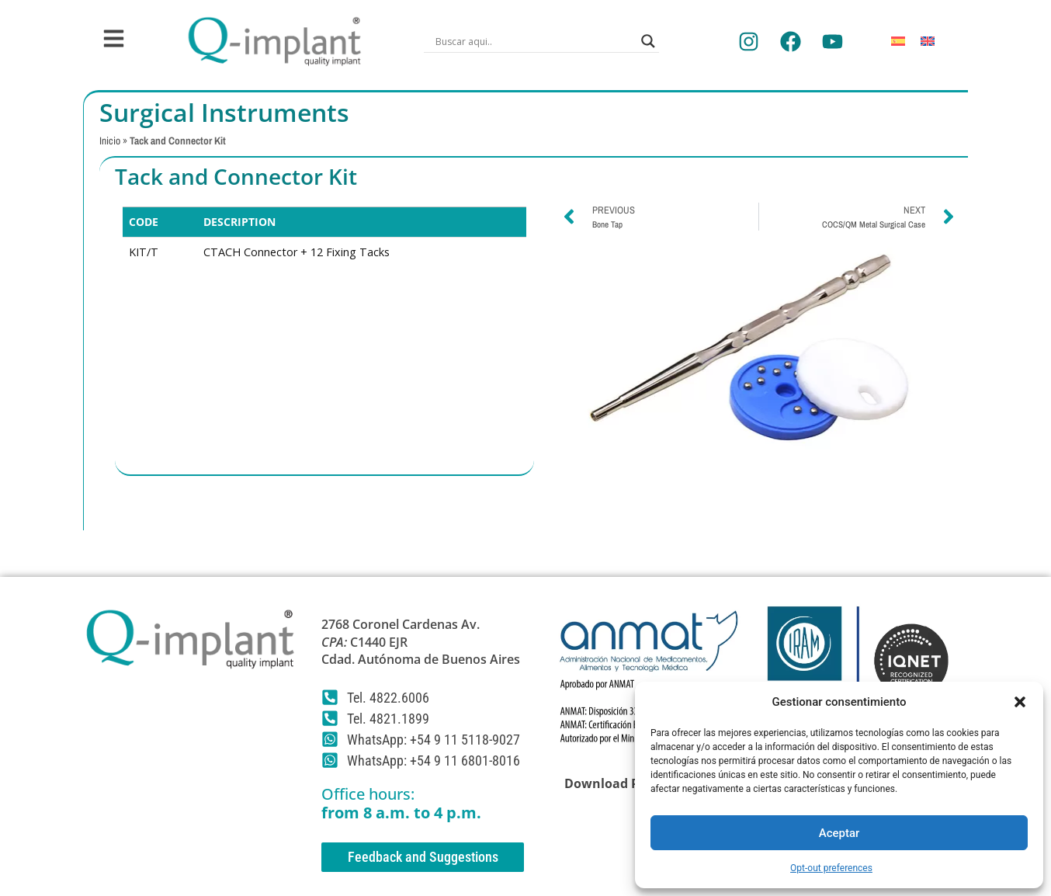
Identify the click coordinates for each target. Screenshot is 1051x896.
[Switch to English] (927, 41)
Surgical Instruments (224, 112)
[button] (1020, 702)
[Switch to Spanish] (898, 41)
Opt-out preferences (831, 868)
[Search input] (534, 41)
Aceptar (839, 833)
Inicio (109, 141)
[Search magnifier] (648, 41)
